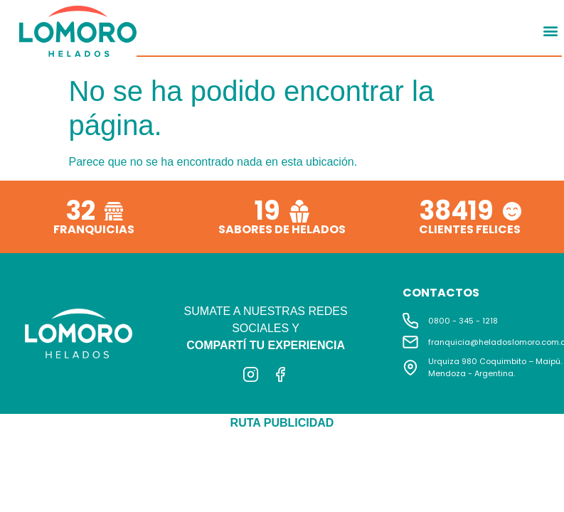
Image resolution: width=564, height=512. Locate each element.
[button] (550, 30)
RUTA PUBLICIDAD (282, 423)
